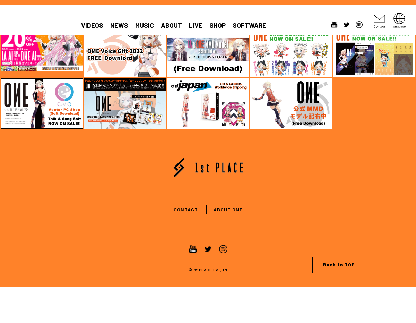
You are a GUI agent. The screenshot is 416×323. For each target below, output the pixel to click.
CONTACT (186, 209)
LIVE (195, 25)
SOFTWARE (249, 25)
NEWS (119, 25)
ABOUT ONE (228, 209)
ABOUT (171, 25)
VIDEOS (92, 25)
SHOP (217, 25)
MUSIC (144, 25)
